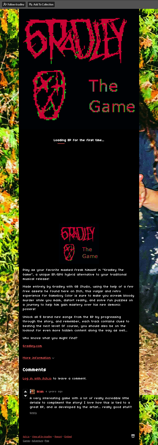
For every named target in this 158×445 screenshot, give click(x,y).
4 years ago (54, 391)
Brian (40, 391)
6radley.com (32, 346)
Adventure (37, 440)
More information (38, 358)
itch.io (26, 436)
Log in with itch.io (37, 378)
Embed (68, 436)
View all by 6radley (42, 436)
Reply (33, 413)
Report (58, 436)
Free (47, 440)
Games (26, 440)
